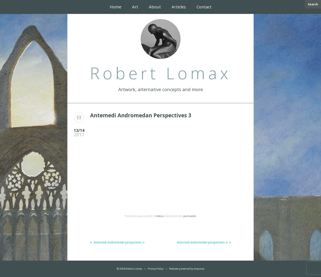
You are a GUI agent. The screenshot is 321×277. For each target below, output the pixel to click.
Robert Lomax (134, 268)
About (155, 7)
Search (313, 4)
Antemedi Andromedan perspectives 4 (204, 242)
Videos (160, 216)
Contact (204, 7)
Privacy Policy (155, 268)
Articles (179, 7)
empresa (199, 268)
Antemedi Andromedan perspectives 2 (117, 242)
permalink (189, 216)
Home (115, 7)
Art (135, 7)
